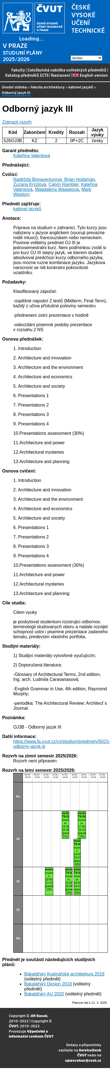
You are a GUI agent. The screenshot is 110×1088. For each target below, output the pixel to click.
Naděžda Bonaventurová (37, 179)
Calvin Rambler (63, 184)
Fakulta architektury (48, 87)
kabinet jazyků (80, 87)
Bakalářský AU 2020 (44, 994)
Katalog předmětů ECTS (27, 75)
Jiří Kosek (38, 1015)
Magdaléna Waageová (57, 189)
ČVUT (13, 1026)
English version (90, 75)
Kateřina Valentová (31, 155)
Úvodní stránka (14, 87)
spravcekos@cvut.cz (83, 1060)
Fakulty (18, 69)
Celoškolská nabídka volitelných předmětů (67, 69)
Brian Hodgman (79, 179)
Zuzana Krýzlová (29, 184)
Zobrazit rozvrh (17, 122)
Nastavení (60, 75)
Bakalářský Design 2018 (48, 984)
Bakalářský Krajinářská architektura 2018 (64, 974)
